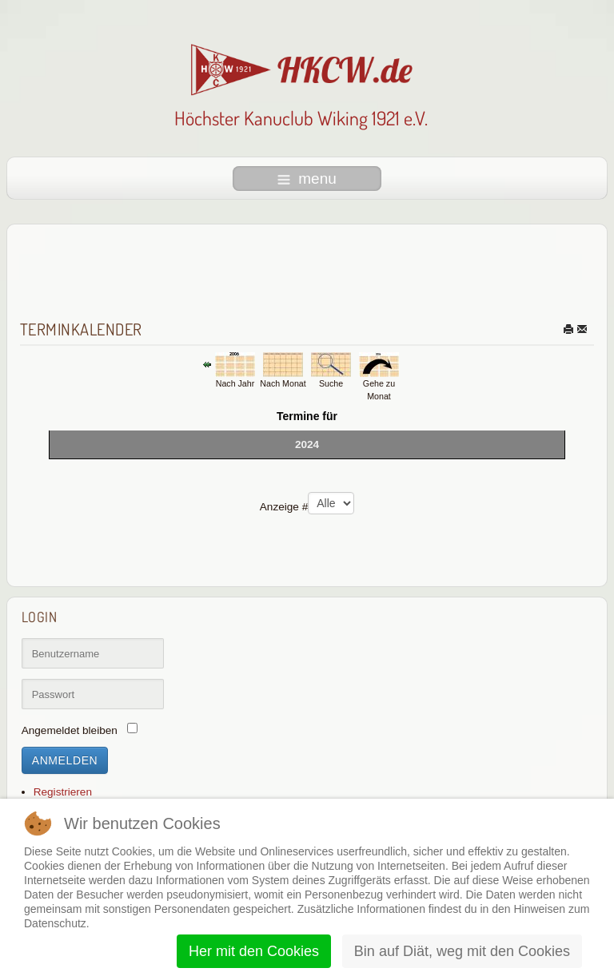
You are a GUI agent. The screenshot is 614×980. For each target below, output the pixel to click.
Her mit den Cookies (254, 951)
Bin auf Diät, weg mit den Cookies (462, 951)
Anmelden (65, 760)
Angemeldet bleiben (70, 730)
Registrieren (63, 792)
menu (307, 178)
